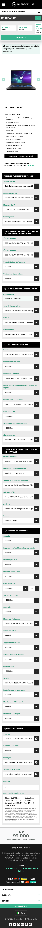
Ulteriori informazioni (21, 156)
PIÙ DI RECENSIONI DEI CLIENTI (21, 835)
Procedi (21, 38)
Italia (21, 913)
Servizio (5, 901)
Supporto (6, 895)
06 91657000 (12, 868)
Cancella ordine (21, 906)
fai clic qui (30, 165)
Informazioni (8, 889)
